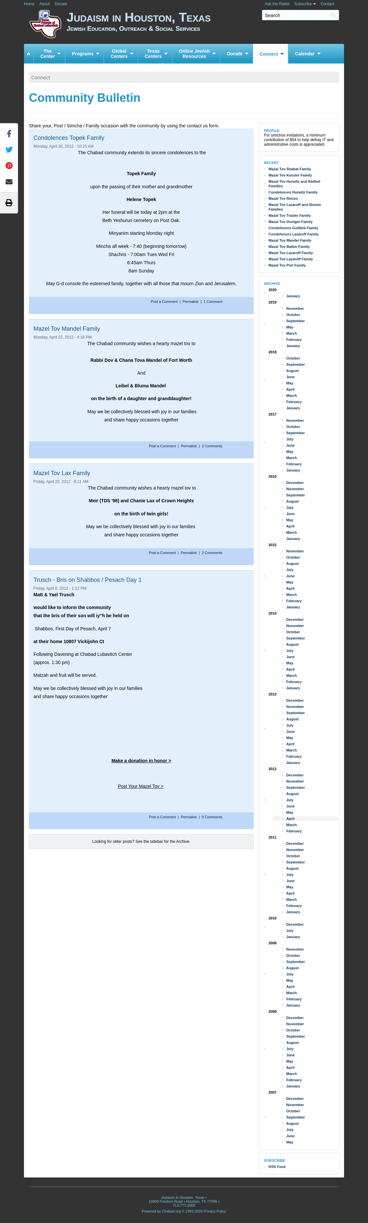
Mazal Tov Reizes (283, 198)
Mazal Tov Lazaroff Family (291, 253)
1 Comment (213, 302)
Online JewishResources (194, 53)
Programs (82, 53)
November (295, 308)
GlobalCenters (119, 53)
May (289, 327)
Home (29, 4)
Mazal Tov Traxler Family (290, 215)
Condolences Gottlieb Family (293, 228)
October (293, 315)
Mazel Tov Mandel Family (66, 328)
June (290, 377)
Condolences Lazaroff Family (294, 234)
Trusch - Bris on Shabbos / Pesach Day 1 (87, 580)
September (295, 321)
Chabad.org (171, 1211)
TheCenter (47, 53)
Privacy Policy (215, 1211)
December (295, 483)
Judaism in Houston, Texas (205, 25)
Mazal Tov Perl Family (287, 265)
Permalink (191, 302)
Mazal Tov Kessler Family (290, 175)
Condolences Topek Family (68, 138)
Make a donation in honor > (141, 760)
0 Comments (212, 817)
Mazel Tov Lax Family (61, 473)
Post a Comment (165, 302)
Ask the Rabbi (277, 4)
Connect (269, 54)
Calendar (305, 53)
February (294, 340)
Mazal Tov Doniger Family (291, 222)
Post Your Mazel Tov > (140, 786)
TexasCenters (153, 53)
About (44, 4)
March (291, 333)
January (293, 296)
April (290, 389)
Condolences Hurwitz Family (293, 192)
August (292, 371)
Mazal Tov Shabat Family (290, 169)
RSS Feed (277, 1167)
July (289, 439)
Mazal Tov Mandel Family (290, 240)
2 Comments (212, 446)
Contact (327, 4)
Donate (60, 4)
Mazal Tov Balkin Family (289, 247)
